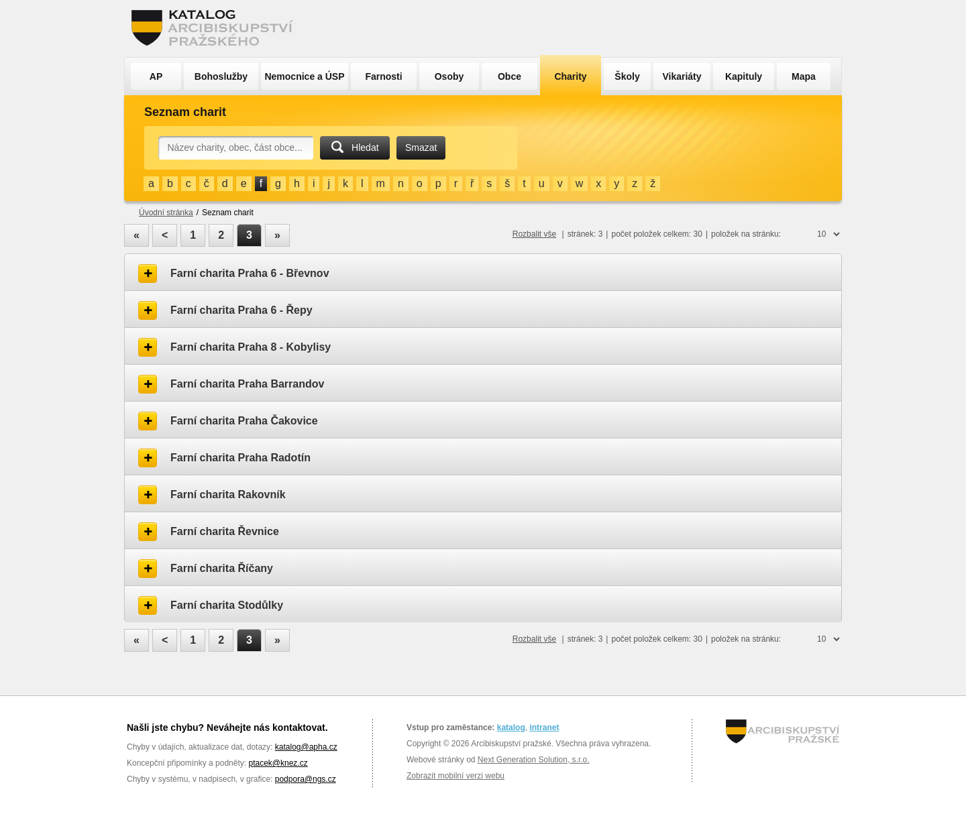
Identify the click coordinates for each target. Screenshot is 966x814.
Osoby (449, 76)
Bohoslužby (221, 76)
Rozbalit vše (534, 234)
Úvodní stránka (166, 212)
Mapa (804, 76)
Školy (626, 76)
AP (156, 76)
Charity (570, 76)
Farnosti (383, 76)
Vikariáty (681, 76)
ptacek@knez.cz (277, 763)
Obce (509, 76)
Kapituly (743, 76)
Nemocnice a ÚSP (304, 76)
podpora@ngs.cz (305, 779)
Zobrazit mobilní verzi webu (455, 775)
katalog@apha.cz (306, 747)
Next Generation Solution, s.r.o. (534, 759)
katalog (511, 727)
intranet (544, 727)
